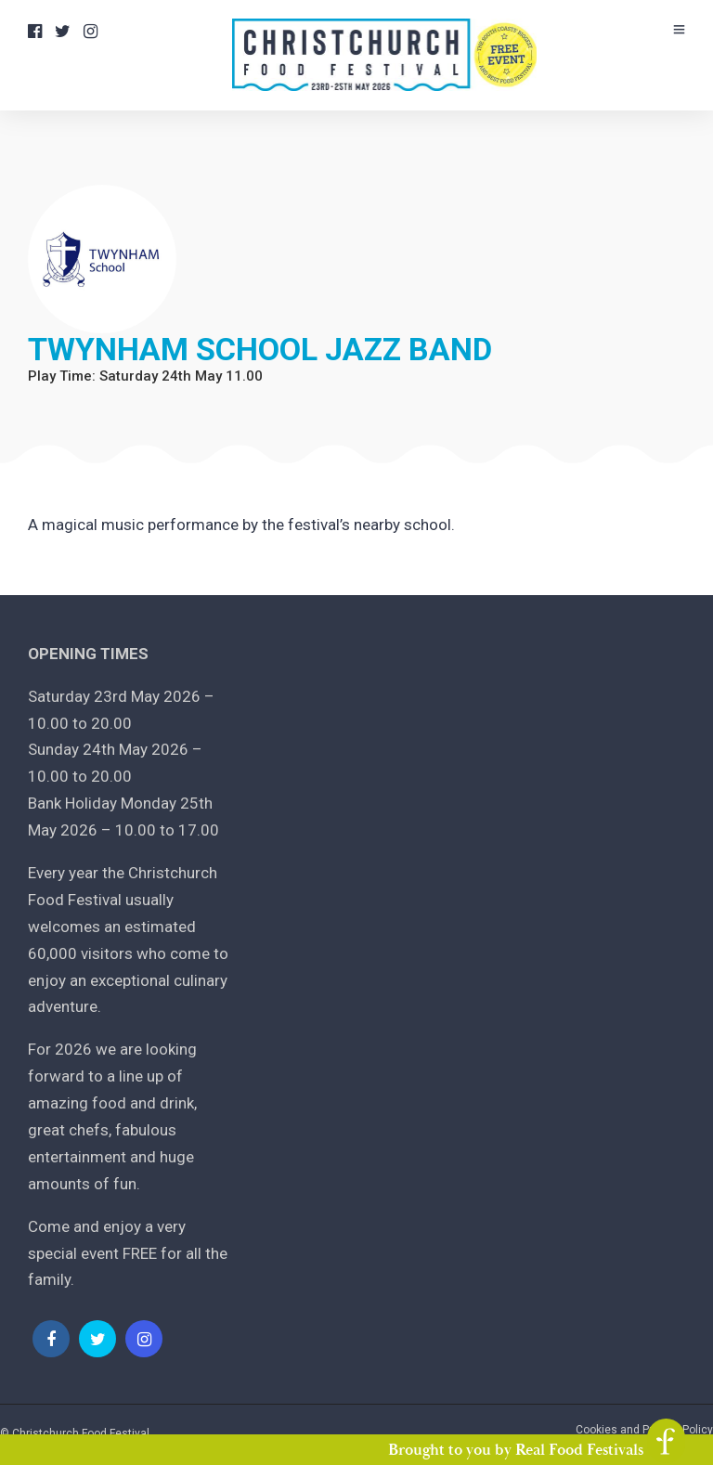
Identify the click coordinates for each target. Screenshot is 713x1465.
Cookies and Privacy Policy (644, 1429)
